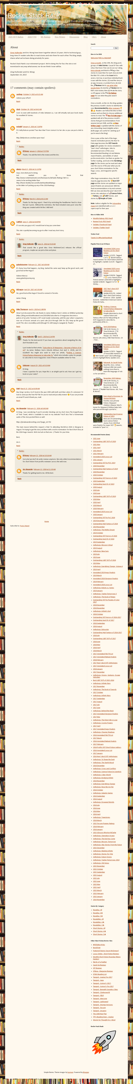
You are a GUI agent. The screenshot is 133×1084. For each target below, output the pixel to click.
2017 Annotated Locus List (102, 666)
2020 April (96, 502)
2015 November (99, 866)
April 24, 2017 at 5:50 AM (33, 290)
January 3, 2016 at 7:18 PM (32, 127)
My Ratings (45, 37)
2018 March (97, 651)
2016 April (96, 814)
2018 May (96, 645)
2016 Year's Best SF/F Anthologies (105, 757)
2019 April (96, 570)
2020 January (98, 515)
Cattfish (19, 222)
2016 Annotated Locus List (102, 751)
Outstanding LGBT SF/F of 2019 (104, 496)
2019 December (99, 521)
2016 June (96, 808)
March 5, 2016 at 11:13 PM (31, 169)
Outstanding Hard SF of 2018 (103, 539)
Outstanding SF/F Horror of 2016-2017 (107, 617)
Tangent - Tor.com (99, 1008)
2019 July (96, 554)
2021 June (96, 439)
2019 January (98, 591)
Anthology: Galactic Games (103, 793)
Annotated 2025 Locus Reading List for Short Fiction (112, 271)
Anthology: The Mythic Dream (104, 530)
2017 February (98, 744)
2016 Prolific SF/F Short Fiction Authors (107, 747)
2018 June (96, 642)
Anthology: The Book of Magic (104, 597)
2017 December (99, 672)
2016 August (97, 799)
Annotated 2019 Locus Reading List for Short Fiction (112, 347)
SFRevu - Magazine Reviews (103, 971)
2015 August (97, 875)
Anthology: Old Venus (101, 863)
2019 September (99, 542)
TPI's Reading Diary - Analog (103, 1017)
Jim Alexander (21, 409)
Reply (18, 102)
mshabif (19, 127)
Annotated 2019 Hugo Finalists (104, 573)
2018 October (98, 614)
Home (47, 522)
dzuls (18, 109)
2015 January (98, 897)
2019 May (96, 563)
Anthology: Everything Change (104, 784)
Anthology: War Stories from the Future (107, 845)
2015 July (96, 878)
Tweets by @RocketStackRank (101, 238)
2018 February (98, 660)
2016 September (99, 796)
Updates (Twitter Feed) (101, 228)
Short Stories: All (99, 928)
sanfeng (19, 94)
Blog (86, 37)
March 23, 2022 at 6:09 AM (30, 389)
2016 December (99, 766)
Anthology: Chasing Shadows (104, 732)
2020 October (98, 475)
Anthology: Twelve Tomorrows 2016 (106, 860)
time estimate (96, 71)
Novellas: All (97, 910)
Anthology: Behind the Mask (103, 711)
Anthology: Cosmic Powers (103, 723)
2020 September (99, 481)
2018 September (99, 623)
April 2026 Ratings (110, 327)
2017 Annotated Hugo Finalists (104, 729)
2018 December (99, 605)
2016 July (96, 805)
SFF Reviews (97, 968)
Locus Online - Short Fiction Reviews (106, 954)
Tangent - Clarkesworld (101, 993)
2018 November (99, 608)
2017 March (97, 738)
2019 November (99, 527)
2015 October (98, 869)
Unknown (26, 366)
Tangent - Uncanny (99, 1011)
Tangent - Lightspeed (100, 1002)
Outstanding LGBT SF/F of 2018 (104, 560)
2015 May (96, 885)
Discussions (74, 37)
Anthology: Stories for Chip (103, 854)
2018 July (96, 636)
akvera (18, 169)
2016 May (96, 811)
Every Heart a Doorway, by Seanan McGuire (113, 397)
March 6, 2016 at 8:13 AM (39, 199)
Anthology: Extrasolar (101, 630)
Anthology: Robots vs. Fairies (103, 588)
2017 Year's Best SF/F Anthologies (111, 290)
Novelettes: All (98, 919)
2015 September (99, 872)
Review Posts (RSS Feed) (102, 222)
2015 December (99, 848)
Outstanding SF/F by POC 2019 (104, 463)
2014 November (99, 900)
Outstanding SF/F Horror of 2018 (105, 536)
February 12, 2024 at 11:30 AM (45, 469)
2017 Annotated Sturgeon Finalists (105, 714)
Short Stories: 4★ (99, 931)
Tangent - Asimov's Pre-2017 (103, 987)
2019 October (98, 533)
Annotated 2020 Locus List (102, 457)
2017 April (96, 726)
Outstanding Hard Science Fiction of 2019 (113, 415)
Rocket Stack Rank (34, 15)
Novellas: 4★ (98, 913)
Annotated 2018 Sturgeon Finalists (105, 579)
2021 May (96, 445)
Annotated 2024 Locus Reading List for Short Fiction (112, 251)
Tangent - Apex (98, 980)
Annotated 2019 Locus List (102, 512)
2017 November (99, 687)
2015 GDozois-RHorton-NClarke (104, 833)
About (103, 37)
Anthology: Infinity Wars (102, 696)
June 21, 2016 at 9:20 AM (47, 244)
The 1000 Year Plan (100, 1014)
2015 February (98, 894)
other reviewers (114, 108)
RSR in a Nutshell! (105, 58)
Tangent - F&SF (98, 996)
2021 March (97, 451)
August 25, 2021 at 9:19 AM (40, 366)
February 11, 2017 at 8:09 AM (38, 265)
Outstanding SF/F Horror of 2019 (105, 478)
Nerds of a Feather (100, 962)
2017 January (98, 753)
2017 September (99, 699)
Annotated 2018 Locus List (102, 585)
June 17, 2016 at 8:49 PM (32, 222)
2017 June (96, 708)
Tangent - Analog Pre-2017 (102, 977)
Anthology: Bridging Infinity (103, 778)
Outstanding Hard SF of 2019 (103, 484)
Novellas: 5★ (98, 916)
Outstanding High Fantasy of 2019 (105, 469)
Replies (21, 147)
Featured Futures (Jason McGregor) (106, 951)
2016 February (98, 827)
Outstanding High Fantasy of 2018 (105, 524)
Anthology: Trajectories (101, 817)
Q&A (94, 37)
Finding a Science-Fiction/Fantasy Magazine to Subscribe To (113, 309)
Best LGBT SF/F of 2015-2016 (103, 680)
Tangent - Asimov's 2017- (102, 983)
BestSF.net (96, 948)
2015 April (96, 887)
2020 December (99, 466)
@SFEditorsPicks (99, 945)
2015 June (96, 881)
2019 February (98, 582)
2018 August (97, 626)
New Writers (60, 37)
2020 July (96, 490)
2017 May (96, 717)
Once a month (96, 63)
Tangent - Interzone (100, 999)
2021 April (96, 448)
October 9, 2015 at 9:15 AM (33, 94)
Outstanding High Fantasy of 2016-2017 (107, 633)
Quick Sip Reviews (99, 965)
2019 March (97, 576)
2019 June (96, 557)
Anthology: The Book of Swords (105, 690)
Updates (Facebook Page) (102, 225)
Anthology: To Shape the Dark (104, 760)
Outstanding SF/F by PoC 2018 (104, 518)
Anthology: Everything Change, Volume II (108, 566)
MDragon (19, 290)
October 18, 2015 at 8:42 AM (31, 109)
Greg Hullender (16, 53)
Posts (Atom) (24, 526)
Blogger (86, 1072)
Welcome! (94, 58)
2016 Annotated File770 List (103, 735)
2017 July (96, 705)
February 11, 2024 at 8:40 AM (37, 409)
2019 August (97, 548)
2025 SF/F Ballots (15, 37)
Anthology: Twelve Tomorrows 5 (105, 594)
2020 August (97, 487)
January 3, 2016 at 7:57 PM (39, 151)
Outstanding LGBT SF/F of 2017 (104, 639)
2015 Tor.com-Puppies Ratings (104, 824)
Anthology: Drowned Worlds (103, 802)
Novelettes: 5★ (98, 925)
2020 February (98, 509)
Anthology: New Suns (101, 551)
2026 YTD (32, 37)
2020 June (96, 493)
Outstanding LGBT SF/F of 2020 (104, 442)
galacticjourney (21, 265)
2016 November (99, 781)
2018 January (98, 669)
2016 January (98, 830)
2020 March (97, 506)
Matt (18, 389)
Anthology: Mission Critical (103, 545)
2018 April (96, 648)
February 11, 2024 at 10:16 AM (41, 456)
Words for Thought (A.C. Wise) (104, 1020)
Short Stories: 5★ (99, 934)
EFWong (26, 151)
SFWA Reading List (100, 974)
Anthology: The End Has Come (104, 839)
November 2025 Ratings (112, 378)
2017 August (97, 702)
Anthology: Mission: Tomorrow (104, 842)
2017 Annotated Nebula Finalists (104, 657)
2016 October (98, 790)
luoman (70, 1072)
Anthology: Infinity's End (102, 611)
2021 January (98, 460)
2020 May (96, 499)
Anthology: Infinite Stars (102, 683)
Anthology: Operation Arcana (103, 836)
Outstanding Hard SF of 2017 (103, 620)
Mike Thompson (22, 309)
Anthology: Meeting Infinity (103, 851)
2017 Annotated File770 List (103, 654)
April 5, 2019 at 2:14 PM (46, 337)
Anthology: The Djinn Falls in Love (105, 720)
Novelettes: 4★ (98, 922)
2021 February (98, 454)
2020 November (99, 472)
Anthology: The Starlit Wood (103, 763)
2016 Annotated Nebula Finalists (104, 741)
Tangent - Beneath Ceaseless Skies (105, 990)
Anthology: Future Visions (102, 857)
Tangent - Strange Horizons (103, 1005)
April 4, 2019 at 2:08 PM (37, 309)
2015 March (97, 891)
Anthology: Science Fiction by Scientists (107, 772)
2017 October (98, 693)
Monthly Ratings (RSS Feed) (103, 218)
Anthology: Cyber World (102, 775)
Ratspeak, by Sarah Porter (113, 363)
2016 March (97, 821)
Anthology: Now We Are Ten (103, 787)
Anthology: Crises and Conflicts (104, 769)
